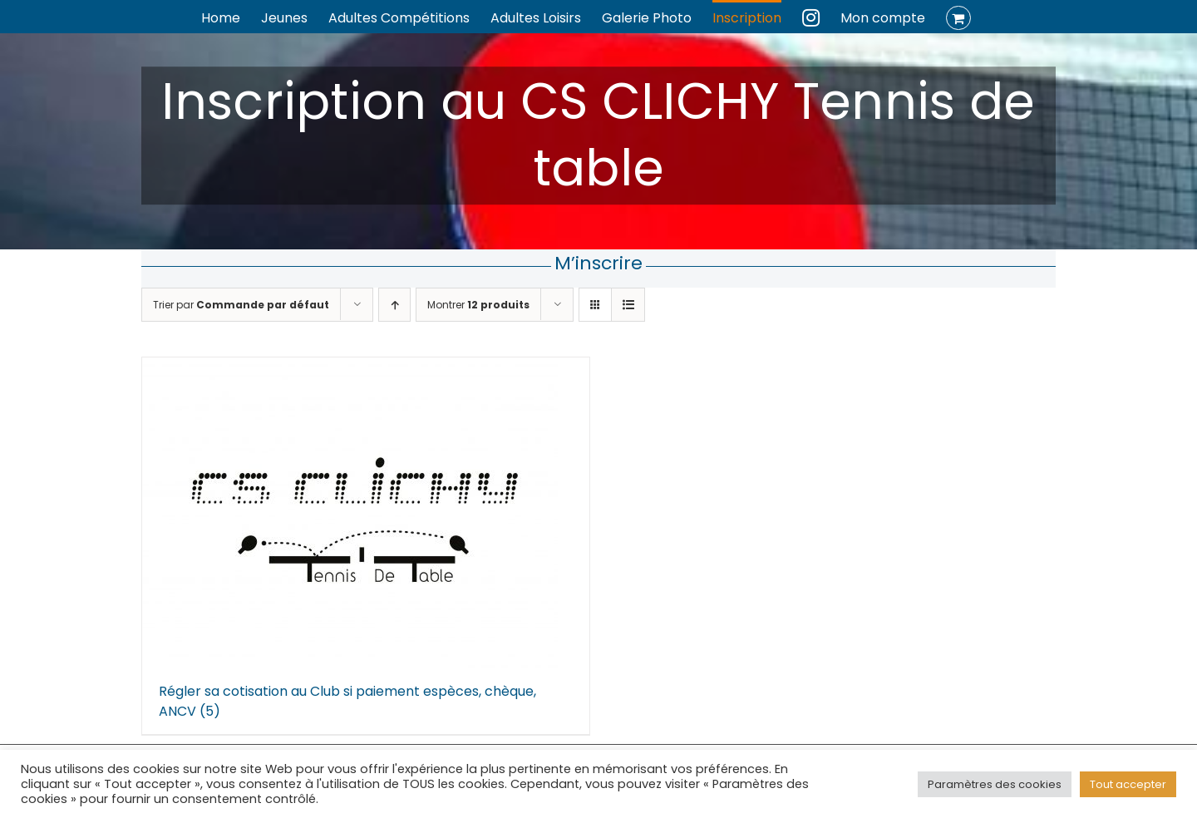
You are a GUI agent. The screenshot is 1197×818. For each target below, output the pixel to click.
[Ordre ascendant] (394, 305)
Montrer (478, 305)
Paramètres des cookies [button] (995, 784)
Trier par (241, 305)
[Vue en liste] (628, 304)
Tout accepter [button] (1128, 784)
